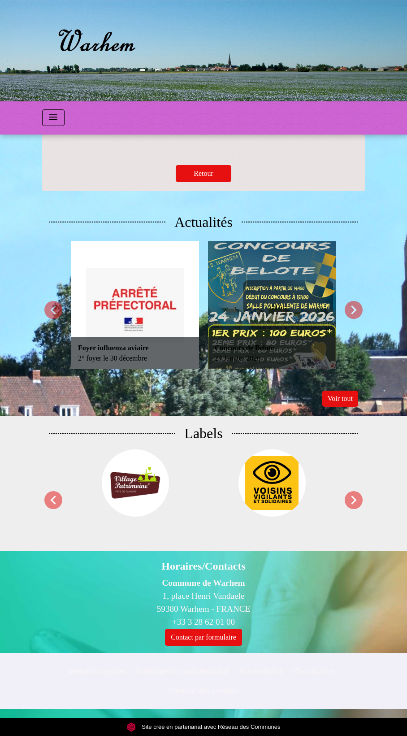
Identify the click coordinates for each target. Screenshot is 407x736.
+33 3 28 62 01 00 (203, 622)
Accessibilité (261, 670)
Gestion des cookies (203, 690)
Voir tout (340, 398)
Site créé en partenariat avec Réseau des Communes (204, 726)
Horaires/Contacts (203, 566)
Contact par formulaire (203, 637)
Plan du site (313, 670)
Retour (203, 173)
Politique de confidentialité (182, 670)
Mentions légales (97, 670)
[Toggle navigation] (53, 117)
